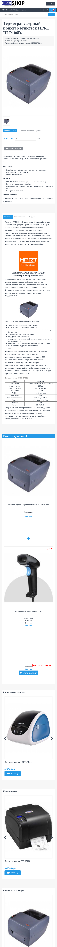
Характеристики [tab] (20, 217)
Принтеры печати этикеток (29, 38)
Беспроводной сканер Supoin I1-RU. (28, 611)
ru (43, 10)
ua (40, 10)
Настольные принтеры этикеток (16, 41)
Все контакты (21, 10)
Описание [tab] (7, 217)
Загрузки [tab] (32, 217)
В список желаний (13, 148)
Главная (7, 38)
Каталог (15, 38)
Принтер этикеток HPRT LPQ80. (18, 762)
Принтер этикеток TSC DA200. (17, 861)
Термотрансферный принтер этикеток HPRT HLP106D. (28, 505)
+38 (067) (5, 10)
